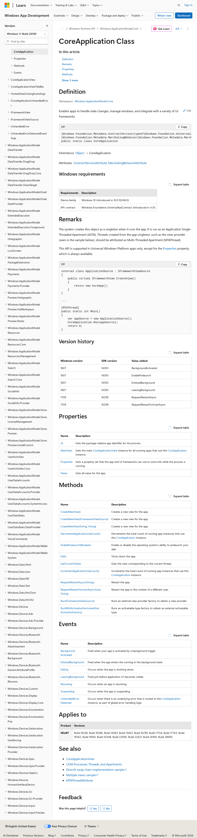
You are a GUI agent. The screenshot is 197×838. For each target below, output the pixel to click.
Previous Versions (33, 835)
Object (79, 153)
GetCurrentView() (71, 563)
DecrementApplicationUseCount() (80, 533)
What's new (164, 15)
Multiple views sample (81, 775)
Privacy (82, 835)
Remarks (67, 64)
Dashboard (183, 15)
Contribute (67, 835)
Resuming (66, 684)
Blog (50, 835)
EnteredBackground (72, 662)
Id (62, 443)
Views (64, 473)
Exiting (64, 669)
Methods (67, 74)
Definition (67, 59)
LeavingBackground (72, 677)
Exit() (63, 556)
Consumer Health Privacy (109, 835)
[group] (125, 138)
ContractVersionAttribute (90, 163)
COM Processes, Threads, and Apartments (94, 764)
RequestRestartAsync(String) (77, 582)
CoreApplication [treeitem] (23, 51)
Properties (68, 69)
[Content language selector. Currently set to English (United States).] (20, 826)
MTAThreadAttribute (79, 780)
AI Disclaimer (10, 835)
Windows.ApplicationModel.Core (119, 28)
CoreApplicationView (105, 450)
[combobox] (26, 34)
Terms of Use (139, 835)
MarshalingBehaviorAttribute (127, 163)
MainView (66, 450)
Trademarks (158, 835)
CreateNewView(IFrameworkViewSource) (84, 519)
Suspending (67, 691)
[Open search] (179, 5)
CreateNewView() (71, 512)
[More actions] (187, 29)
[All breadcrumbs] (62, 29)
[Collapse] (47, 25)
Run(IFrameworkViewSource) (77, 601)
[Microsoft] (7, 5)
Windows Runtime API (82, 28)
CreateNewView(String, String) (78, 526)
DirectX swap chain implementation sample (95, 769)
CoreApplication (177, 450)
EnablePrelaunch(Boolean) (76, 545)
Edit (187, 110)
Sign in (188, 5)
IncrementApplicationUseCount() (80, 571)
